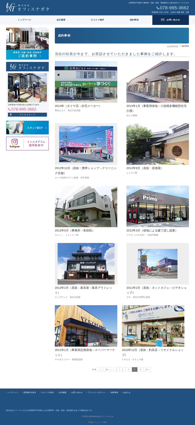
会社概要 (61, 20)
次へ (147, 369)
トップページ (24, 20)
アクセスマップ (27, 114)
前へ (107, 369)
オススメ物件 (97, 20)
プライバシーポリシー (96, 392)
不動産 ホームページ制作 (97, 422)
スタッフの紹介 (47, 392)
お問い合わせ (76, 392)
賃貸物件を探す (29, 392)
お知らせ (126, 392)
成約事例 (134, 20)
